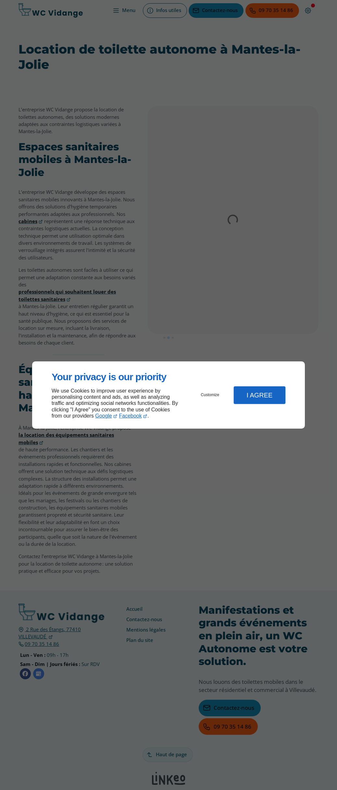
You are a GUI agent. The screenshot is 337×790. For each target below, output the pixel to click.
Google (103, 416)
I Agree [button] (259, 395)
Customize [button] (210, 395)
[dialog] (168, 395)
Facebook (130, 416)
